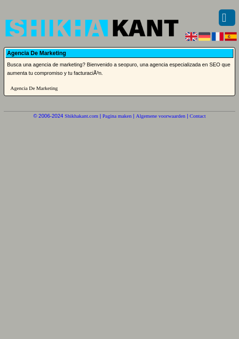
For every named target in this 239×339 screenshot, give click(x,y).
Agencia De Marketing (34, 88)
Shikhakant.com (81, 116)
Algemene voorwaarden (160, 116)
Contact (198, 116)
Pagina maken (117, 116)
